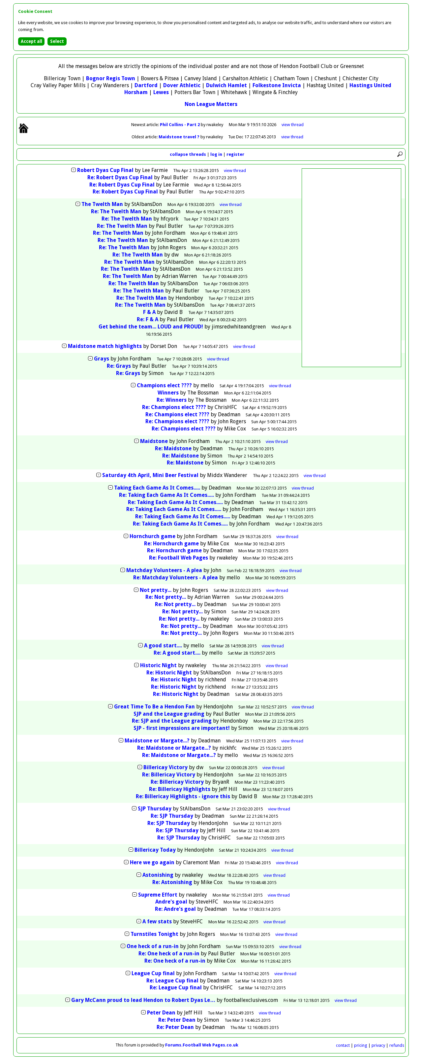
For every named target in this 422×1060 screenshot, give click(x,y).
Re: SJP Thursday (172, 816)
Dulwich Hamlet (226, 85)
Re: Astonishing (172, 882)
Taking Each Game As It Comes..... (157, 488)
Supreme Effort (157, 895)
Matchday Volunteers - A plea (164, 570)
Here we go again (152, 862)
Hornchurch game (152, 536)
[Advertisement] (351, 268)
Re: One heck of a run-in (168, 953)
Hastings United (370, 85)
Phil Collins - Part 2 (180, 124)
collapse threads (188, 154)
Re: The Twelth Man (116, 211)
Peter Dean (161, 1012)
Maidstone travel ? (179, 136)
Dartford (146, 85)
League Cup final (153, 973)
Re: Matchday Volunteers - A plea (175, 577)
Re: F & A (147, 319)
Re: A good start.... (177, 653)
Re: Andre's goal (175, 909)
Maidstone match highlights (105, 346)
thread (235, 170)
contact (343, 1045)
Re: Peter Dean (177, 1020)
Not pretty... (155, 590)
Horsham (136, 92)
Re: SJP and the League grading (172, 721)
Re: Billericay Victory (168, 774)
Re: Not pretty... (165, 597)
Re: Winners (172, 400)
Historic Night (158, 665)
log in (216, 154)
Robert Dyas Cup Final (105, 170)
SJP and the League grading (169, 714)
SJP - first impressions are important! (182, 728)
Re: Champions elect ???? (174, 407)
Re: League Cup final (172, 980)
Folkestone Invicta (277, 85)
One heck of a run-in (153, 946)
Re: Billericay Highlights (179, 789)
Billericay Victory (165, 767)
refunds (396, 1045)
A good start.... (163, 645)
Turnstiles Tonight (154, 934)
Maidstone (154, 441)
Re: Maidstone (173, 448)
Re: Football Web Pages (178, 558)
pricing (360, 1045)
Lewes (161, 92)
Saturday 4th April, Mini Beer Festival (150, 475)
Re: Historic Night (169, 672)
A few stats (157, 921)
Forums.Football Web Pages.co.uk (201, 1045)
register (235, 154)
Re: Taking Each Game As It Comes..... (166, 495)
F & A (149, 312)
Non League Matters (211, 104)
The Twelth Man (102, 204)
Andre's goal (171, 902)
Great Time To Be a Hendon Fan (154, 706)
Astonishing (157, 875)
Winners (168, 393)
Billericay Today (155, 850)
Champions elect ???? (164, 385)
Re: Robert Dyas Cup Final (120, 177)
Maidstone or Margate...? (157, 740)
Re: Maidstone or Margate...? (174, 748)
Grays (101, 359)
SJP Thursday (154, 808)
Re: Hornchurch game (171, 543)
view (293, 124)
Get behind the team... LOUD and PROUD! (151, 327)
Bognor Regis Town (110, 78)
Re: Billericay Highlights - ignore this (183, 796)
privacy (378, 1045)
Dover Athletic (181, 85)
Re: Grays (119, 366)
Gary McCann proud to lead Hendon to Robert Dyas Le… (143, 1000)
